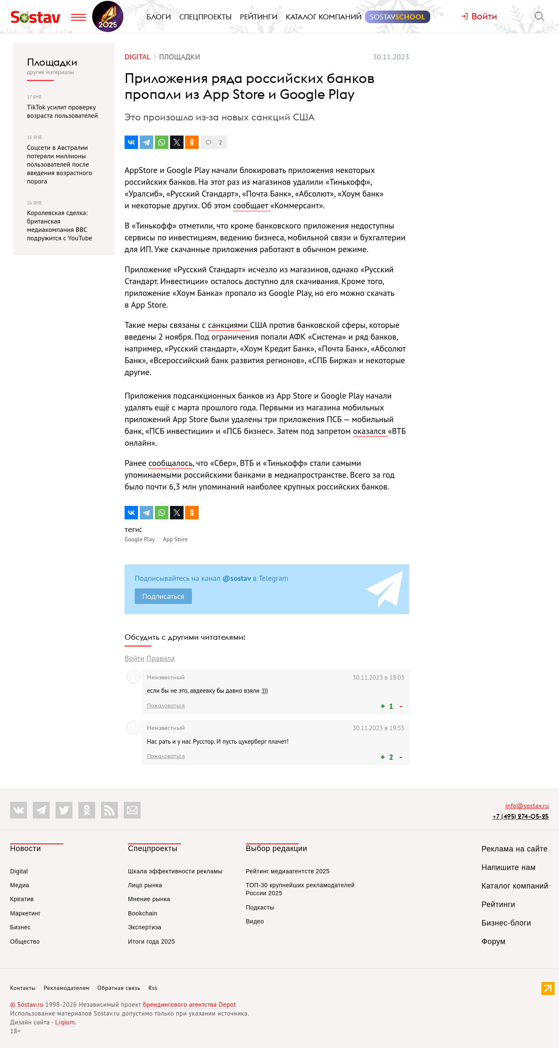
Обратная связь (119, 988)
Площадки (52, 61)
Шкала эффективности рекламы (175, 871)
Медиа (19, 885)
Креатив (22, 899)
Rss (153, 988)
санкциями (229, 324)
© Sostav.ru (26, 1004)
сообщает (252, 205)
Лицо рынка (145, 885)
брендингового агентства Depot (189, 1004)
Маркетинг (25, 913)
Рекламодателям (66, 988)
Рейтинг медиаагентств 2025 (288, 871)
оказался (370, 431)
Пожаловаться (166, 705)
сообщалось (171, 463)
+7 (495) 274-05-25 (520, 816)
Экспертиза (145, 927)
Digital (19, 871)
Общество (25, 941)
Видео (255, 921)
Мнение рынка (149, 899)
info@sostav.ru (527, 806)
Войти (134, 658)
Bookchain (142, 913)
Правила (160, 658)
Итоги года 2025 (151, 941)
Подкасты (260, 907)
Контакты (23, 988)
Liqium (65, 1022)
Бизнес (20, 927)
